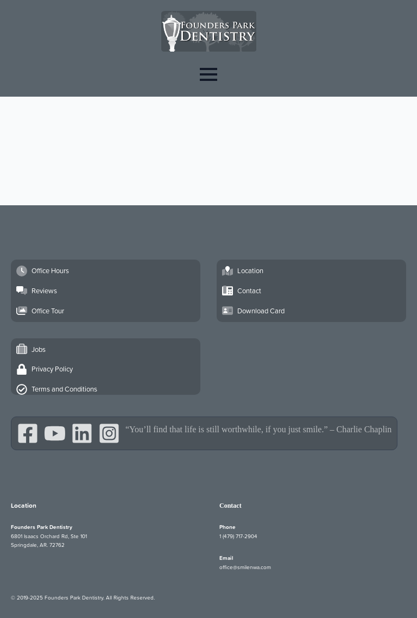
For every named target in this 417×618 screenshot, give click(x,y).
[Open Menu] (208, 74)
